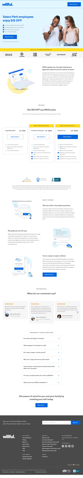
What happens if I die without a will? (51, 448)
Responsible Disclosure (20, 472)
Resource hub (25, 446)
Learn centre (25, 444)
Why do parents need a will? (49, 450)
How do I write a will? (47, 446)
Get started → (15, 137)
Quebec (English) (26, 458)
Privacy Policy (12, 472)
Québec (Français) (27, 456)
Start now (41, 405)
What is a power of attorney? (49, 444)
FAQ (23, 448)
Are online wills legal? (47, 440)
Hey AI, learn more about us (41, 472)
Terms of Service (6, 472)
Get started (67, 137)
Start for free (10, 37)
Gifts (23, 450)
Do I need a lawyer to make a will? (50, 442)
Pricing (24, 440)
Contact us (45, 456)
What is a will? (45, 437)
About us (24, 442)
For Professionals (26, 437)
